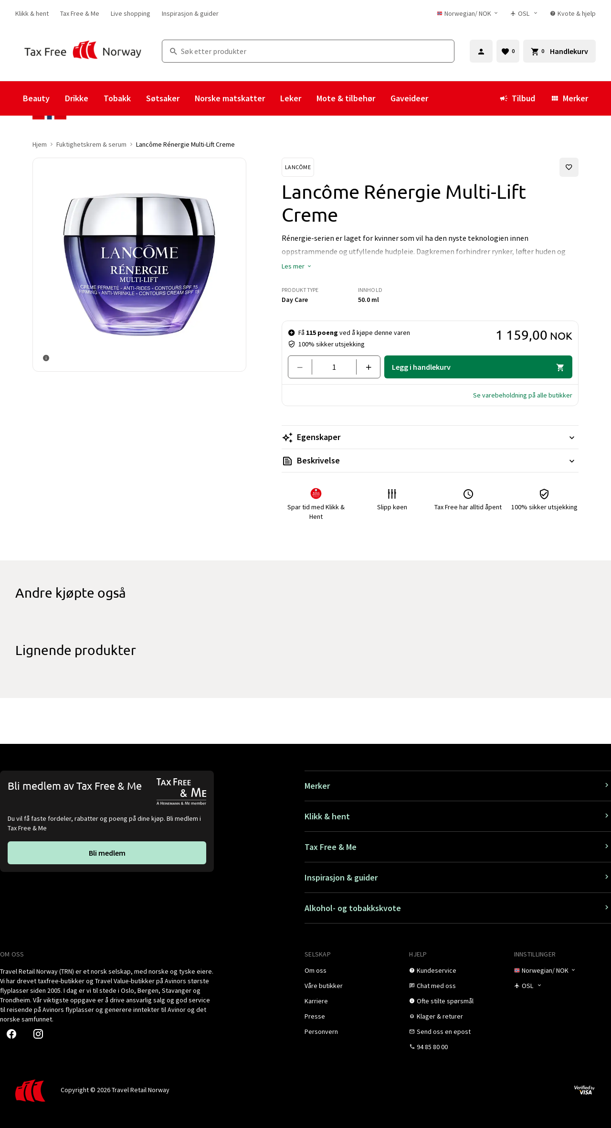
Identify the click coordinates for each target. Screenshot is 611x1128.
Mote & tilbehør (345, 98)
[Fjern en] (303, 367)
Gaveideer (409, 98)
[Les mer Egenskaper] (430, 437)
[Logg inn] (481, 51)
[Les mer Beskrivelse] (430, 460)
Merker (569, 98)
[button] (297, 266)
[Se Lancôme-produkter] (298, 167)
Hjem (39, 144)
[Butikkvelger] (524, 13)
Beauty (36, 98)
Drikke (76, 98)
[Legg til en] (364, 367)
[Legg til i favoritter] (569, 167)
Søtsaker (162, 98)
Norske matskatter (230, 98)
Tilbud (517, 98)
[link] (32, 13)
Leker (290, 98)
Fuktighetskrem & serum (91, 144)
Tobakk (117, 98)
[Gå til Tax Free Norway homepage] (83, 51)
